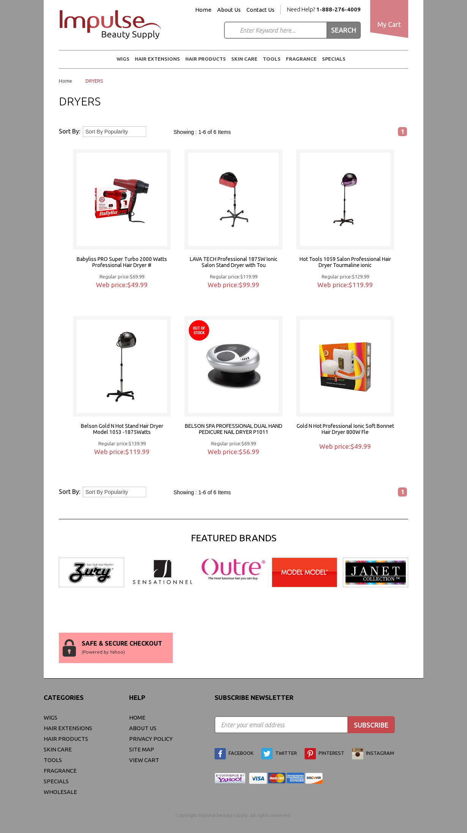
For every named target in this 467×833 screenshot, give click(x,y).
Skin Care (244, 58)
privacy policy (151, 739)
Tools (272, 58)
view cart (144, 760)
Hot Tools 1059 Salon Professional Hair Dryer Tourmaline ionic (345, 262)
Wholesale (60, 792)
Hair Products (205, 58)
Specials (334, 58)
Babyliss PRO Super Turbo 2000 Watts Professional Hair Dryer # (122, 262)
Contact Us (260, 10)
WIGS (123, 58)
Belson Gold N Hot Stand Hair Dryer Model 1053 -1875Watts (122, 429)
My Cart (389, 24)
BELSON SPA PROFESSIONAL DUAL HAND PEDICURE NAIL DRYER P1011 (233, 429)
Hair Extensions (157, 58)
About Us (229, 10)
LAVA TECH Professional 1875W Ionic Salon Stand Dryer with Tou (234, 262)
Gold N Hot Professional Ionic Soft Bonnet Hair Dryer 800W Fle (345, 429)
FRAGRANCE (301, 58)
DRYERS (94, 80)
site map (141, 749)
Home (203, 10)
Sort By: (69, 131)
